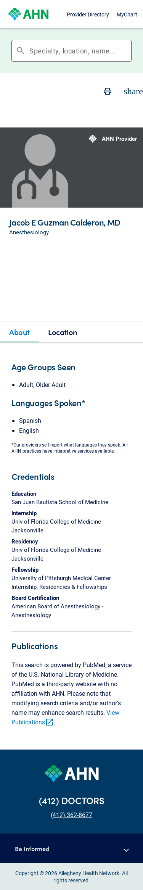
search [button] (21, 51)
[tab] (19, 332)
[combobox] (80, 50)
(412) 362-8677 (71, 815)
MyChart (127, 14)
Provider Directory (88, 14)
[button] (71, 848)
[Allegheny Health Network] (28, 14)
